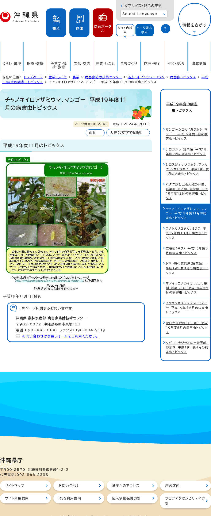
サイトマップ (14, 476)
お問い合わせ (69, 476)
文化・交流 (82, 63)
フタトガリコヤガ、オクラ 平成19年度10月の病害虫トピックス (186, 224)
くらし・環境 (12, 63)
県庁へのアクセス (125, 476)
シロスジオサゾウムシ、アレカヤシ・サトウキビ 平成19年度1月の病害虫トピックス (187, 160)
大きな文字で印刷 (125, 132)
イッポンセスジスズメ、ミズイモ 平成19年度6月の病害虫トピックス (187, 299)
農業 (75, 77)
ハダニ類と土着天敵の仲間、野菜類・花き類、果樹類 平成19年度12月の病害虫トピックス (187, 182)
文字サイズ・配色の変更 (143, 5)
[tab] (125, 30)
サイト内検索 (125, 30)
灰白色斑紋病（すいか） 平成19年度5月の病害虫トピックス (187, 319)
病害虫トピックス (183, 77)
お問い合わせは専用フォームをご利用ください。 (60, 336)
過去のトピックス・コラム (146, 77)
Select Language (139, 13)
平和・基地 (176, 63)
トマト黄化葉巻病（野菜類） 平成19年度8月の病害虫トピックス (187, 259)
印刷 (92, 132)
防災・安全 (152, 63)
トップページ (33, 77)
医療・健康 (35, 63)
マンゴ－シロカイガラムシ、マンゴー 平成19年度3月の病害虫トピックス (187, 125)
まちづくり (128, 63)
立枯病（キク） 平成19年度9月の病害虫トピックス (187, 242)
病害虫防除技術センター (103, 77)
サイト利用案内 (17, 489)
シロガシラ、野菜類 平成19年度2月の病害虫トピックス (186, 143)
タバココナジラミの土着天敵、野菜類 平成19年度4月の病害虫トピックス (187, 338)
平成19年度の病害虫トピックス (185, 103)
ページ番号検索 (144, 30)
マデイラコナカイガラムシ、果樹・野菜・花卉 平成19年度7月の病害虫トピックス (187, 279)
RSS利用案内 (69, 489)
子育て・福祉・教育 (59, 65)
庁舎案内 (172, 476)
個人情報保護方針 (126, 489)
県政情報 (199, 63)
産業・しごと (105, 63)
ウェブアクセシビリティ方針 (185, 492)
